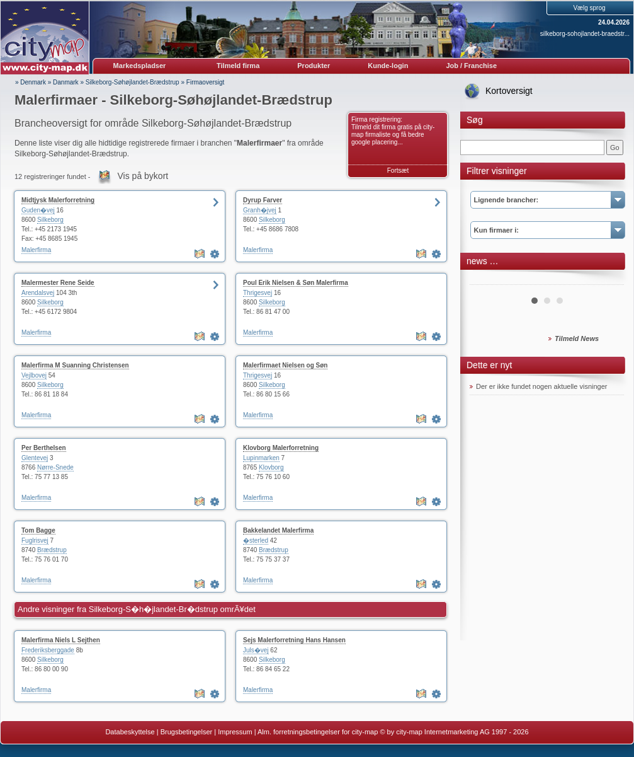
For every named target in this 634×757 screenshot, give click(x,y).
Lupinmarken (261, 457)
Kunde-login (388, 65)
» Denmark (30, 82)
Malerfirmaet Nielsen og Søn (285, 365)
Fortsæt (398, 170)
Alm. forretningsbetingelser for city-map (318, 732)
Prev (486, 280)
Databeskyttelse (129, 732)
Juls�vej (256, 650)
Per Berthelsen (43, 447)
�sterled (255, 540)
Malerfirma (36, 249)
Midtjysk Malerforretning (57, 200)
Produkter (313, 65)
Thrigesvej (257, 292)
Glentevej (34, 457)
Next (607, 280)
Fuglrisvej (34, 540)
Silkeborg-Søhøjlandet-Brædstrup (132, 82)
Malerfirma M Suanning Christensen (75, 365)
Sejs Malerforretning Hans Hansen (294, 640)
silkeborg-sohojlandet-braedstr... (585, 33)
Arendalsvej (37, 292)
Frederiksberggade (47, 650)
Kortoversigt (509, 91)
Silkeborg (50, 219)
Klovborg (271, 467)
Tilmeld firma (238, 65)
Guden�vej (38, 210)
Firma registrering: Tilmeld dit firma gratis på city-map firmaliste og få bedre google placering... (392, 131)
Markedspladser (139, 65)
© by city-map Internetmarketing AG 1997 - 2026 (454, 732)
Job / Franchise (471, 65)
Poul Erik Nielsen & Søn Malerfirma (295, 282)
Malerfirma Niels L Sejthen (60, 640)
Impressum (235, 732)
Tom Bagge (38, 530)
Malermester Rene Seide (57, 282)
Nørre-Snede (55, 467)
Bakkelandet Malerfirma (278, 530)
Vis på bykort (143, 176)
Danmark (66, 82)
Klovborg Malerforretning (281, 447)
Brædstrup (52, 549)
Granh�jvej (259, 210)
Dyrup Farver (262, 200)
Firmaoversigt (205, 82)
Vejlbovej (34, 375)
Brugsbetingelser (187, 732)
